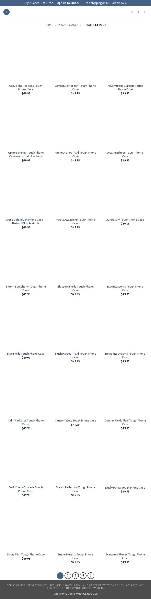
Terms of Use (16, 585)
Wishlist (99, 587)
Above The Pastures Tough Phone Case (25, 87)
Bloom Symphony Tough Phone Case (26, 288)
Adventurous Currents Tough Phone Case (125, 87)
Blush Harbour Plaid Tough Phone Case (75, 355)
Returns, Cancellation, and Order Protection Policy (87, 585)
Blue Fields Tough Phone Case (25, 353)
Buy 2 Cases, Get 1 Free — (51, 3)
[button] (6, 12)
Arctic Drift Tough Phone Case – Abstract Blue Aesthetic (25, 221)
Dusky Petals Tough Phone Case (125, 487)
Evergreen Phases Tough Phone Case (125, 556)
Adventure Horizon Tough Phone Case (75, 87)
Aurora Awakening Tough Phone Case (75, 221)
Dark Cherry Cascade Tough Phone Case (26, 489)
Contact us (55, 587)
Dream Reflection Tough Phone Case (75, 489)
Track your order (78, 587)
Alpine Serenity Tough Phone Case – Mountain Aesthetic (26, 154)
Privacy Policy (37, 585)
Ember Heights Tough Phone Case (75, 556)
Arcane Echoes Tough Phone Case (125, 154)
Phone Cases (68, 25)
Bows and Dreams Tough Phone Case (125, 355)
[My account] (139, 12)
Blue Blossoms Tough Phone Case (125, 288)
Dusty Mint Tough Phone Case (26, 554)
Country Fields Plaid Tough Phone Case (125, 422)
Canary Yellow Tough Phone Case (75, 420)
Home (48, 25)
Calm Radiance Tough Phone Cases (26, 422)
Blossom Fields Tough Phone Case (75, 288)
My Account (134, 585)
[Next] (90, 575)
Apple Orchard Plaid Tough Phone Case (75, 154)
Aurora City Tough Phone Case (125, 219)
